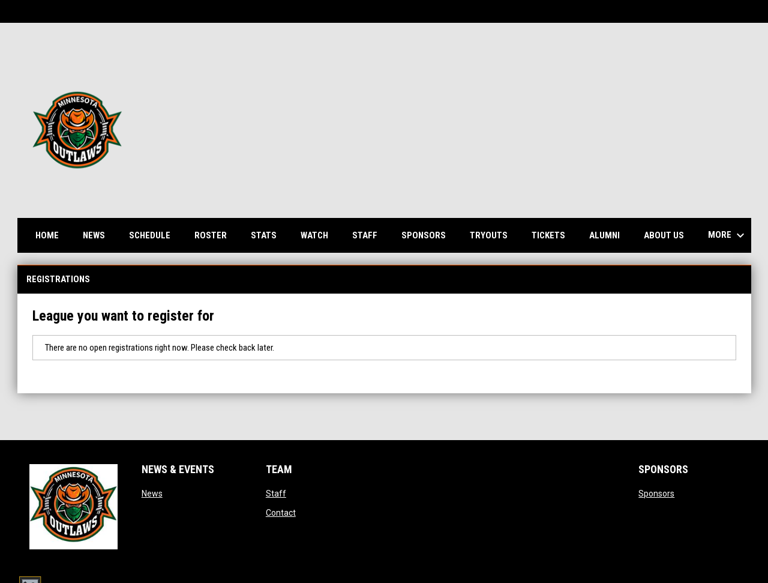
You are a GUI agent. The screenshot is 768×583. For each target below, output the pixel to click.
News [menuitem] (94, 235)
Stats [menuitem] (268, 235)
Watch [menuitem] (319, 235)
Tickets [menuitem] (548, 235)
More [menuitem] (728, 235)
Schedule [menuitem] (154, 235)
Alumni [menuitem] (604, 235)
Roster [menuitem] (215, 235)
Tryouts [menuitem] (489, 235)
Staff (276, 493)
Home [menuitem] (47, 235)
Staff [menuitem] (364, 235)
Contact (281, 513)
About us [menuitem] (664, 235)
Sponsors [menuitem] (423, 235)
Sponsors (656, 493)
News (152, 493)
